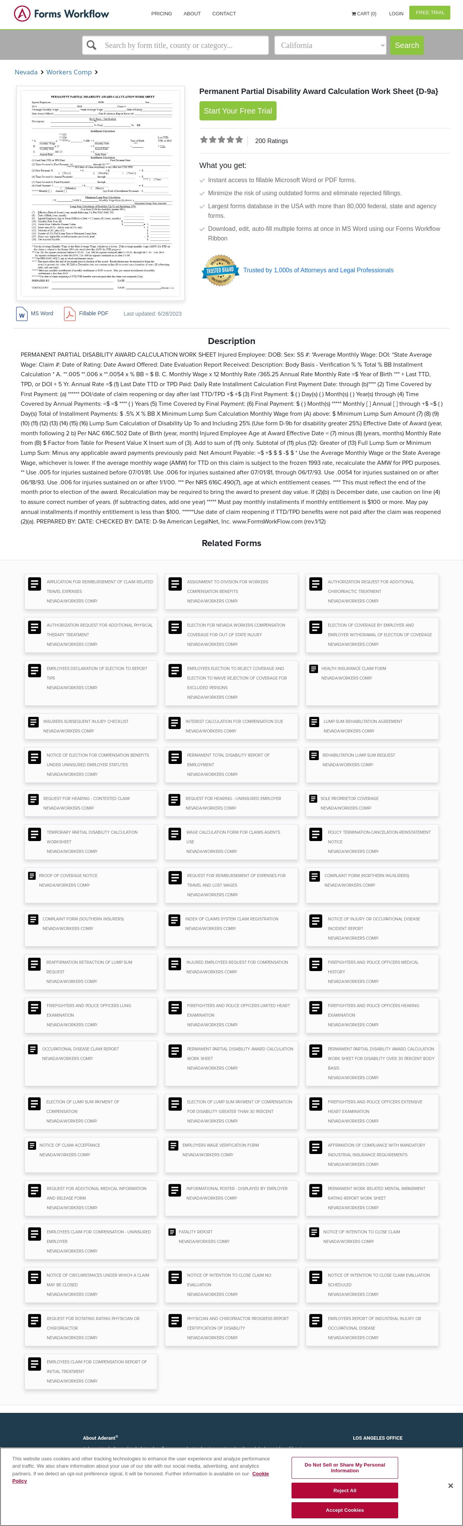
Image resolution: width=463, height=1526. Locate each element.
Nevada (26, 71)
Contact (224, 13)
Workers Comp (69, 71)
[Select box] (175, 45)
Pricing (162, 13)
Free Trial (430, 12)
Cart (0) (364, 13)
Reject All (344, 1490)
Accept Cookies (345, 1510)
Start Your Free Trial (238, 111)
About (192, 13)
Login (396, 13)
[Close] (450, 1485)
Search (407, 45)
